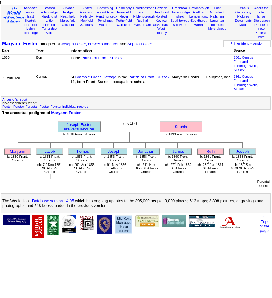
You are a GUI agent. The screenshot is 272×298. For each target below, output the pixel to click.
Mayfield (86, 20)
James (178, 151)
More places (217, 28)
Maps (243, 24)
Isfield (180, 16)
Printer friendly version (247, 43)
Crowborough (199, 8)
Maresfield (67, 20)
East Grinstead (217, 10)
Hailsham (217, 16)
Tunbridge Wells (49, 31)
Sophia (181, 126)
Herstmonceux (106, 16)
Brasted (49, 8)
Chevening (105, 8)
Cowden (161, 8)
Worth (198, 24)
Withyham (180, 24)
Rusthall (142, 20)
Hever (123, 16)
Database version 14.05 (53, 201)
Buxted (86, 8)
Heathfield (67, 16)
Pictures (243, 16)
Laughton (217, 20)
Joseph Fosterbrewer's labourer (79, 126)
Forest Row (105, 12)
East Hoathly (30, 18)
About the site (261, 10)
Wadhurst (86, 24)
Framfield (124, 12)
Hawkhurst (49, 16)
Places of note (261, 35)
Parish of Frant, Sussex (102, 58)
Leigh (30, 28)
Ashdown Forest (30, 10)
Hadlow (198, 12)
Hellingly (86, 16)
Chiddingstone (143, 8)
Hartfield (30, 24)
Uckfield (68, 24)
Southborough (181, 20)
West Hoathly (161, 31)
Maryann (17, 151)
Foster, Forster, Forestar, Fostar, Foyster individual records (45, 106)
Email (261, 16)
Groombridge (180, 12)
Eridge (68, 12)
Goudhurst (161, 12)
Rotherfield (124, 20)
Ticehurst (217, 24)
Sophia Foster (139, 44)
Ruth (210, 151)
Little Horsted (49, 22)
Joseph (114, 151)
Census (243, 8)
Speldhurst (198, 20)
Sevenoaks (161, 24)
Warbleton (123, 24)
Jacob (49, 151)
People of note (261, 27)
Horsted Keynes (161, 18)
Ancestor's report (14, 99)
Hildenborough (144, 16)
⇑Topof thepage (264, 224)
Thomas (82, 151)
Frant (142, 12)
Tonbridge (30, 33)
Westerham (142, 24)
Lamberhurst (198, 16)
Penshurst (105, 20)
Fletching (86, 12)
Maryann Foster (19, 43)
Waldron (105, 24)
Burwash (67, 8)
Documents (243, 20)
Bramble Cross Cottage (95, 77)
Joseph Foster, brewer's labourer (90, 44)
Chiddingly (124, 8)
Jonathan (146, 151)
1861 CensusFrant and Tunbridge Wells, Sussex (246, 64)
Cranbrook (179, 8)
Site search (261, 20)
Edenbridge (49, 12)
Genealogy (243, 12)
